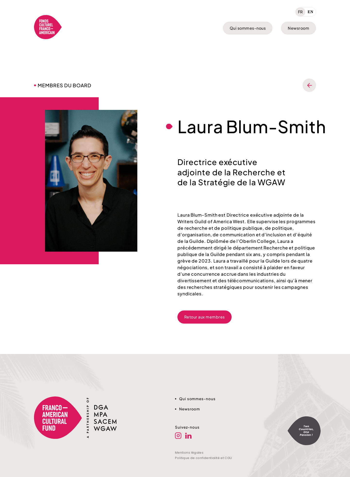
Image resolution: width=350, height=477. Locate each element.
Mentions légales (189, 452)
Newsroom (298, 28)
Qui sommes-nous (248, 28)
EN (310, 12)
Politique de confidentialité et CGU (203, 458)
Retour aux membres (204, 316)
